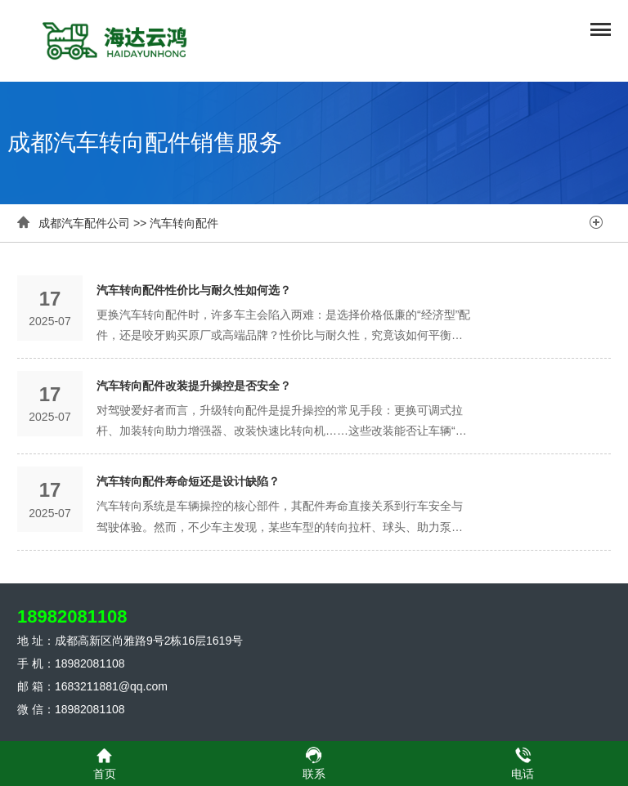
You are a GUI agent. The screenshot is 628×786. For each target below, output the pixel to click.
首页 (104, 762)
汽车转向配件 (184, 223)
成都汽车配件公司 (84, 223)
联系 (314, 762)
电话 (522, 762)
